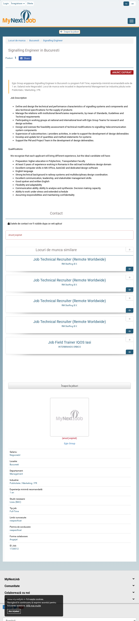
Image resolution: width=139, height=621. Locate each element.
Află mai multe (33, 605)
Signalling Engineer (53, 40)
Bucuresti (34, 40)
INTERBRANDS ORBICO (69, 347)
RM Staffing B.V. (69, 264)
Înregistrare (18, 3)
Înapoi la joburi (69, 31)
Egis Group (69, 443)
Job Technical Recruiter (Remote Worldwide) (69, 259)
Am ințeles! (14, 611)
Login (6, 3)
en (133, 3)
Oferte (30, 3)
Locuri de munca (16, 40)
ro (126, 3)
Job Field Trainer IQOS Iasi (69, 342)
